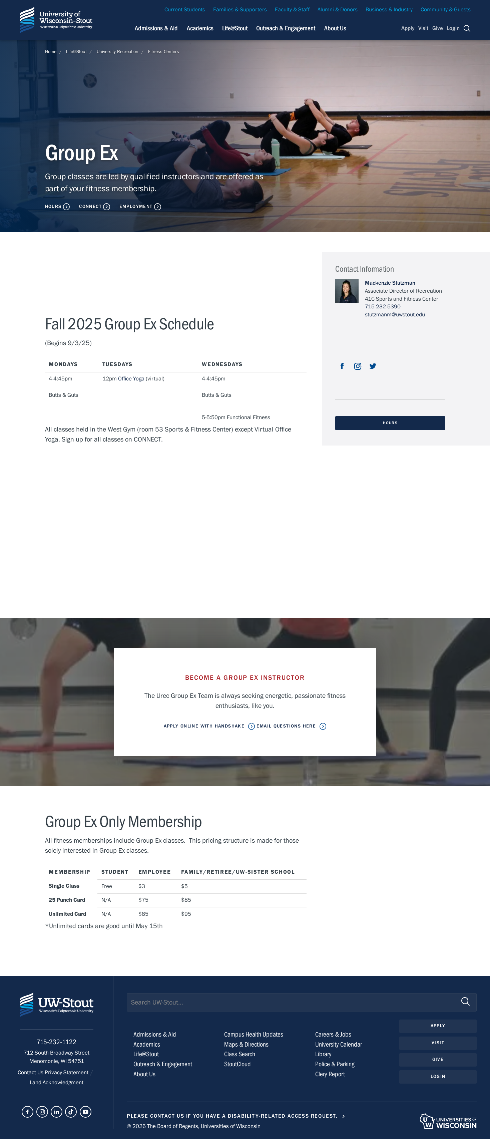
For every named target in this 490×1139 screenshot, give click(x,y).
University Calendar (338, 1044)
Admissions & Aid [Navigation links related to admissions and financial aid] (156, 28)
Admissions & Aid (154, 1034)
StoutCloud (237, 1064)
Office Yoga (131, 378)
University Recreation (117, 51)
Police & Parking (335, 1064)
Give (437, 28)
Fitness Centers (163, 51)
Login (453, 28)
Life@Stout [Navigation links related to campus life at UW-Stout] (235, 28)
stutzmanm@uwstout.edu (395, 314)
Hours (53, 206)
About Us (335, 28)
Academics (146, 1044)
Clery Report (330, 1074)
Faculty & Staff (292, 9)
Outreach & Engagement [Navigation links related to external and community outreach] (285, 28)
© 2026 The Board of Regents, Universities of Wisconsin (194, 1126)
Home (50, 51)
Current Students (184, 9)
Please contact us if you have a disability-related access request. (232, 1116)
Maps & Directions (246, 1044)
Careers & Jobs (333, 1034)
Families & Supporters (240, 9)
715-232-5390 (383, 306)
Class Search (239, 1054)
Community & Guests (446, 9)
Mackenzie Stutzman (390, 283)
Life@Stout (76, 51)
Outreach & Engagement (162, 1064)
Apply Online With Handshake (204, 726)
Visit (423, 28)
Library (323, 1054)
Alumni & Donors (338, 9)
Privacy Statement (67, 1072)
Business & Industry (389, 9)
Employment (136, 206)
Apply (408, 28)
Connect (90, 206)
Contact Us (31, 1072)
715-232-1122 (56, 1042)
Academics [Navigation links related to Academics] (200, 28)
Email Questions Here (286, 726)
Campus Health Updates (253, 1034)
